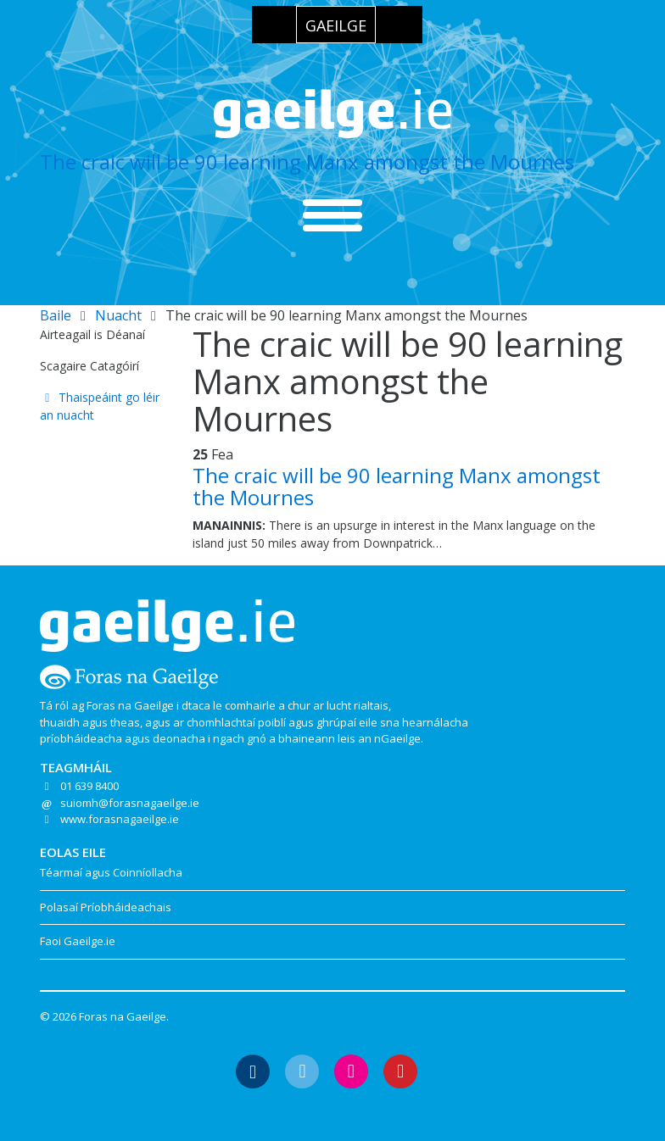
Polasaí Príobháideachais (105, 907)
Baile (55, 315)
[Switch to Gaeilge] (336, 24)
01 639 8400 (89, 785)
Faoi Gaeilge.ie (77, 941)
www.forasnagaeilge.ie (119, 819)
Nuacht (118, 315)
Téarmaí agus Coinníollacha (111, 872)
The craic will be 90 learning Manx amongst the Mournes (307, 161)
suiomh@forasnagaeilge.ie (129, 802)
